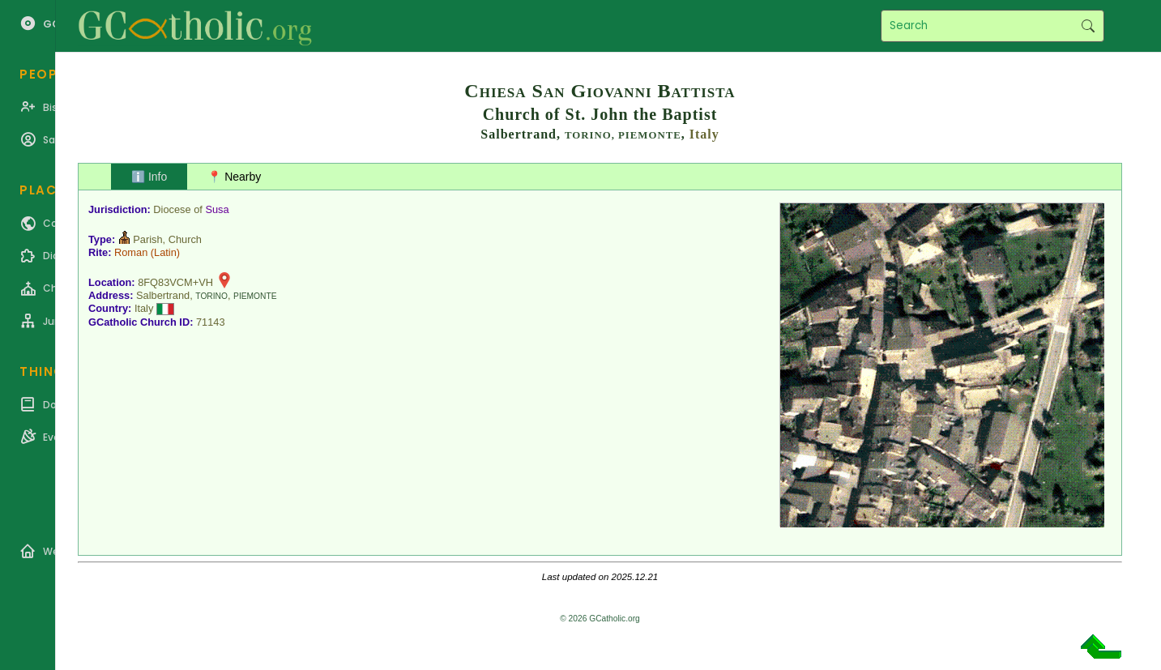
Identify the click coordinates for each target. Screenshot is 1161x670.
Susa (216, 209)
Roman (130, 252)
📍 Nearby (234, 176)
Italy (704, 134)
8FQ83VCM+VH (175, 282)
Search (1087, 26)
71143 (210, 322)
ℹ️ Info (149, 176)
